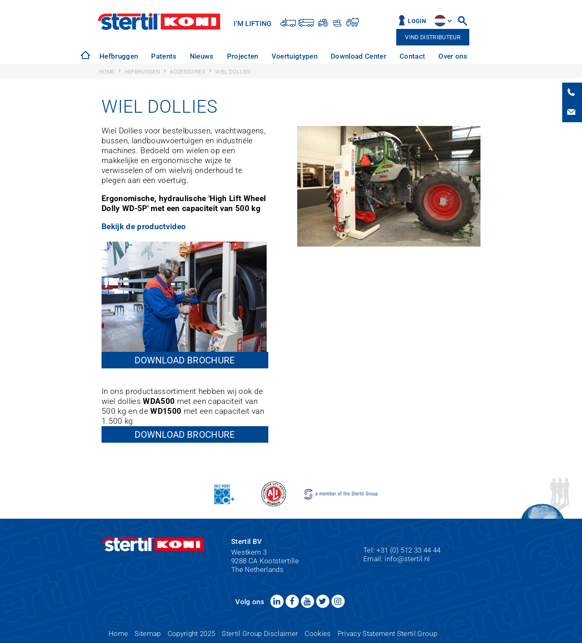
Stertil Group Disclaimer (260, 633)
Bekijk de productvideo (144, 226)
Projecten (242, 56)
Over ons (452, 56)
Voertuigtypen (294, 56)
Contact (412, 56)
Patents (163, 56)
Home (118, 633)
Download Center (358, 56)
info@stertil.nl (407, 559)
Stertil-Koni (159, 21)
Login (417, 21)
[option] (118, 56)
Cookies (318, 633)
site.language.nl (440, 20)
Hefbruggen (118, 56)
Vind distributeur (433, 37)
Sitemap (148, 633)
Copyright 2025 (191, 633)
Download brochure (185, 360)
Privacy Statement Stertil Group (387, 633)
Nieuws (202, 56)
